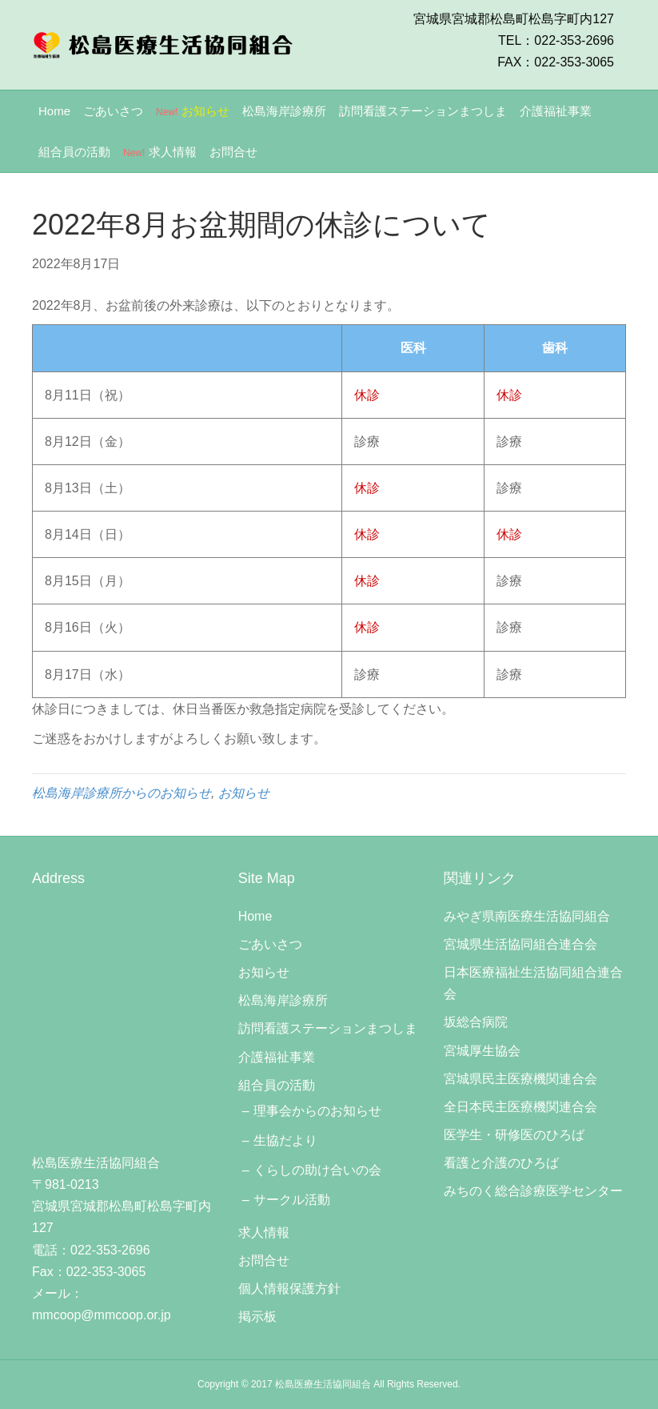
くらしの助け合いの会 (317, 1170)
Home (54, 111)
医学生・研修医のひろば (514, 1135)
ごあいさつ (113, 111)
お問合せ (233, 152)
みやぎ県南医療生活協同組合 (527, 916)
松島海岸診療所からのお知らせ (121, 793)
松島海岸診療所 (284, 111)
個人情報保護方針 (289, 1288)
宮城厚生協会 (482, 1051)
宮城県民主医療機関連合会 (520, 1079)
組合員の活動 (74, 152)
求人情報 (160, 152)
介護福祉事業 (556, 111)
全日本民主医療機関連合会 (520, 1107)
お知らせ (192, 111)
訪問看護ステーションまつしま (423, 111)
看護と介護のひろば (501, 1163)
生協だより (285, 1140)
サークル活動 (291, 1199)
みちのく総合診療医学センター (533, 1191)
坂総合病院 (476, 1022)
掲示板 (257, 1316)
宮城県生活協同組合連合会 (520, 944)
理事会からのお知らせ (317, 1111)
